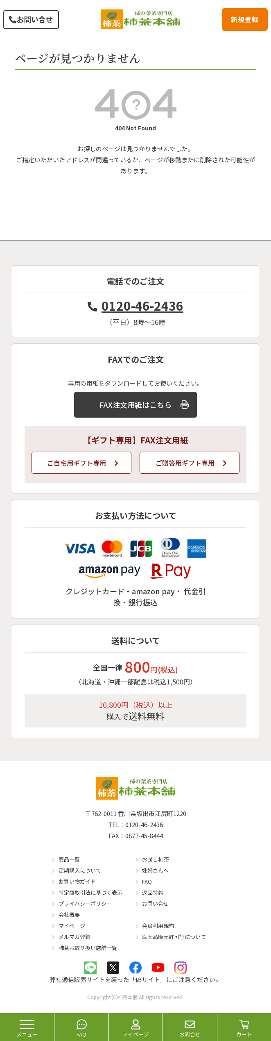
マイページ (72, 926)
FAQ (147, 881)
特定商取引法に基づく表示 (90, 892)
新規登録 (245, 19)
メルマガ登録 (74, 937)
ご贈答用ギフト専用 (191, 463)
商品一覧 (69, 859)
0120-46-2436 (135, 305)
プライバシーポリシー (85, 903)
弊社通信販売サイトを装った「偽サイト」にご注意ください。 (135, 979)
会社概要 (69, 914)
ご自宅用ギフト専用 (82, 463)
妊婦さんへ (155, 870)
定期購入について (80, 870)
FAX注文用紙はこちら (144, 404)
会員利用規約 (158, 926)
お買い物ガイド (77, 881)
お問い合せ (31, 19)
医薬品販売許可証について (174, 937)
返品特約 (152, 892)
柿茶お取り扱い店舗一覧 (88, 948)
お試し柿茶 (155, 859)
